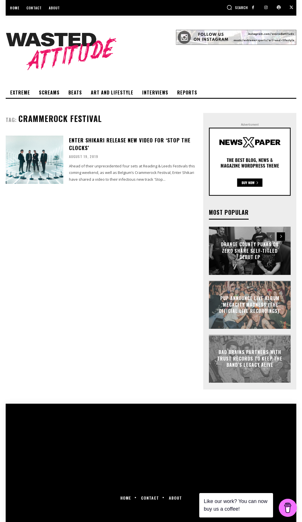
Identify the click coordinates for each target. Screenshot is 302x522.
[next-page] (281, 236)
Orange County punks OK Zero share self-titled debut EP (250, 251)
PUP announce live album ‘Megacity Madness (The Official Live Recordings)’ (250, 305)
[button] (237, 7)
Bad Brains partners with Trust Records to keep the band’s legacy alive (249, 359)
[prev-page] (271, 236)
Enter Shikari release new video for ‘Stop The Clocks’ (129, 143)
